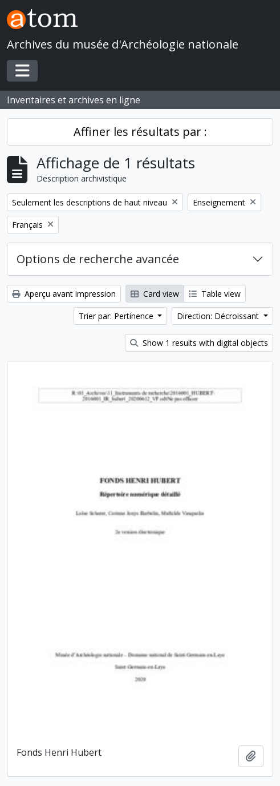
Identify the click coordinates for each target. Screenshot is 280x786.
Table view (215, 293)
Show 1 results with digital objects (199, 342)
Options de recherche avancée (98, 259)
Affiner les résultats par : (140, 131)
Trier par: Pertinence (117, 316)
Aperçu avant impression (64, 293)
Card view (155, 293)
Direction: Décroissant (219, 316)
